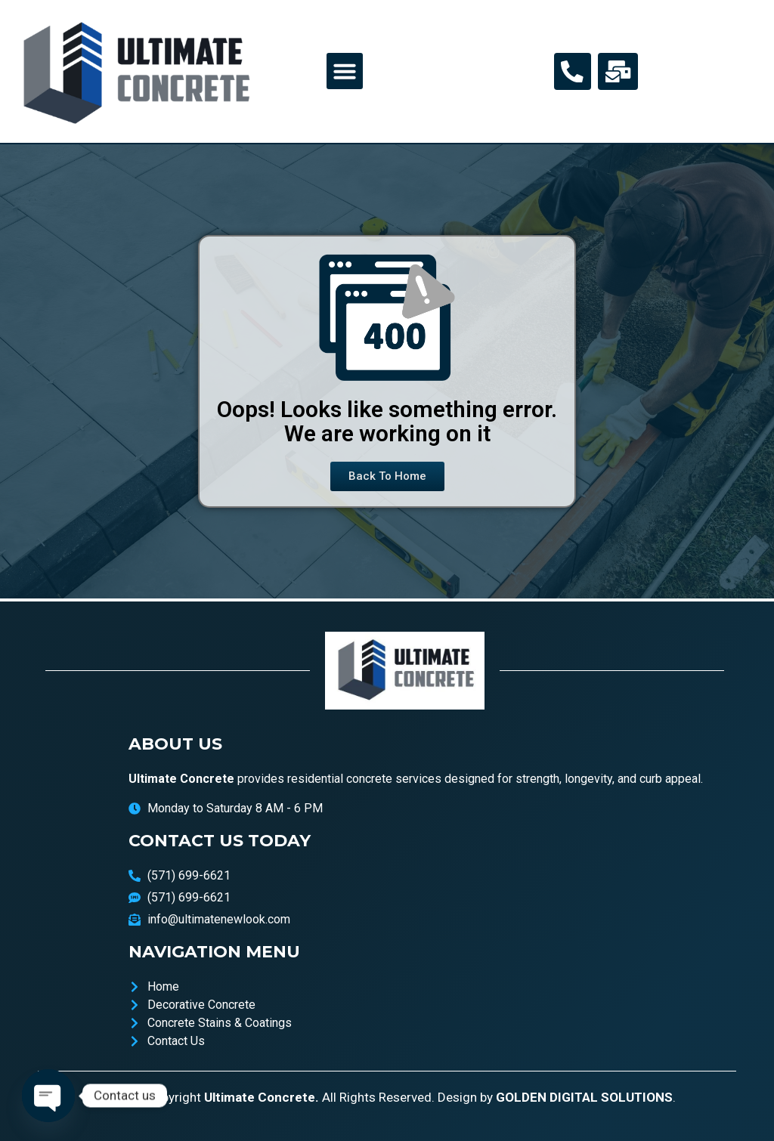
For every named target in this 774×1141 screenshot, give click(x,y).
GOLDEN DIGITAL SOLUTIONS (584, 1097)
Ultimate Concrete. (261, 1097)
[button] (345, 71)
